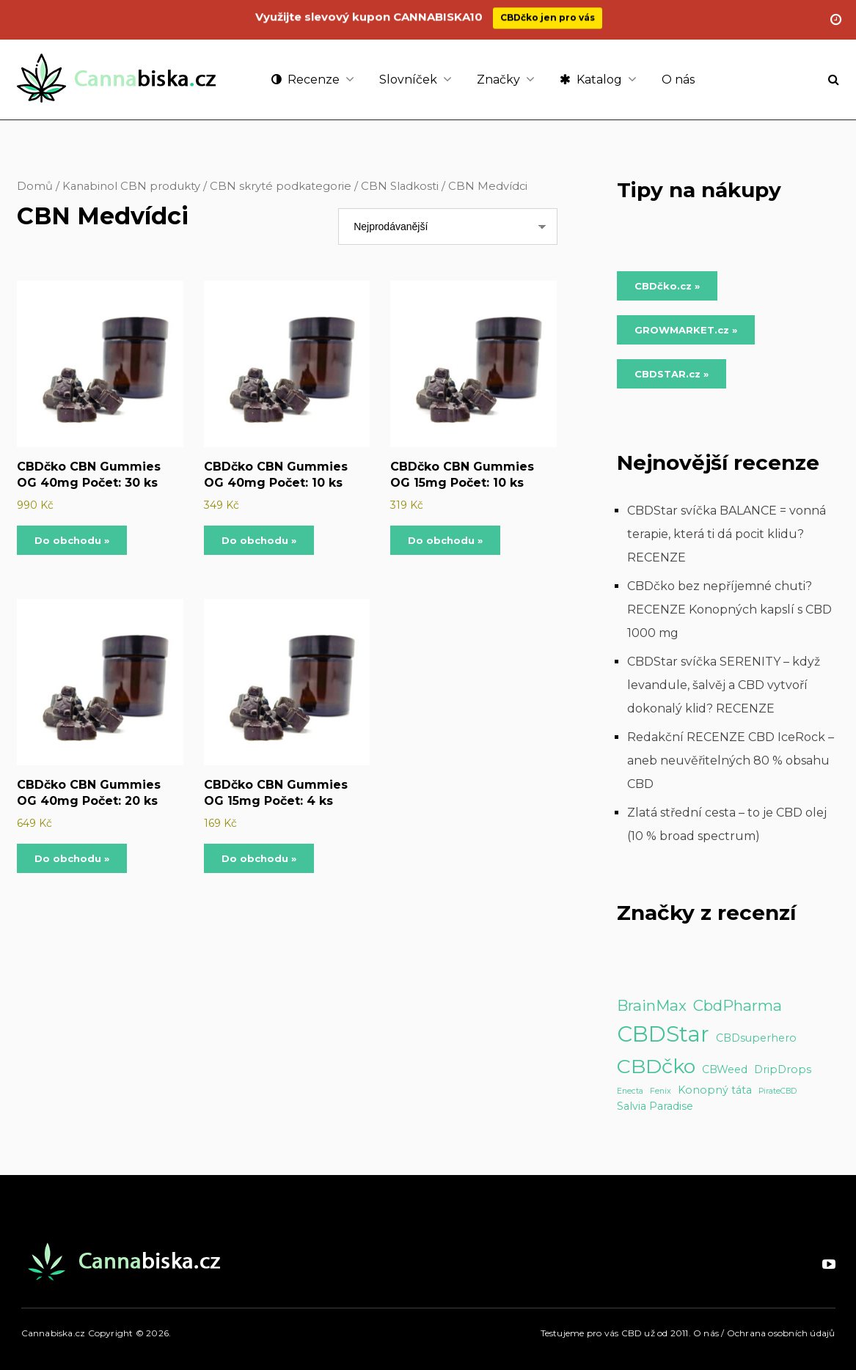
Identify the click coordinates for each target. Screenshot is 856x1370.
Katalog (591, 79)
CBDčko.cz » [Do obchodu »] (667, 286)
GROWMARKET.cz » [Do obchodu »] (685, 330)
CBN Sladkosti (400, 186)
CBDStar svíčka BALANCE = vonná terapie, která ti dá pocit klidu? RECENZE (726, 534)
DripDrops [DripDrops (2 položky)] (782, 1069)
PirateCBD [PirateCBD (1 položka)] (777, 1091)
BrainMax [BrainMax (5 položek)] (652, 1005)
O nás (678, 79)
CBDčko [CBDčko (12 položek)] (656, 1066)
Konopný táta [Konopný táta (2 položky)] (715, 1090)
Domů (35, 186)
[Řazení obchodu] (447, 226)
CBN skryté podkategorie (280, 186)
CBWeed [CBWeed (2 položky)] (724, 1069)
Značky (498, 79)
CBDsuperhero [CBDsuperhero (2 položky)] (756, 1038)
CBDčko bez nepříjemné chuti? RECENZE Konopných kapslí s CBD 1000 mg (729, 609)
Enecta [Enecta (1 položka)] (630, 1091)
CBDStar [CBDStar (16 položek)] (663, 1034)
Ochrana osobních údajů (781, 1332)
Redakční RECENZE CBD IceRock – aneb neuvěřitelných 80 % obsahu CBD (730, 760)
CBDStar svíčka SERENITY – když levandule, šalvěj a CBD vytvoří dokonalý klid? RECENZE (723, 685)
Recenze (305, 79)
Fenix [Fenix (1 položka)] (660, 1091)
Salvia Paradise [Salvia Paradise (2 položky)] (655, 1106)
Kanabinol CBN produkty (131, 186)
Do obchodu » (71, 540)
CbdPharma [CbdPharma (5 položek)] (737, 1005)
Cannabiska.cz (53, 1332)
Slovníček (408, 79)
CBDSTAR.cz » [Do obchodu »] (671, 374)
